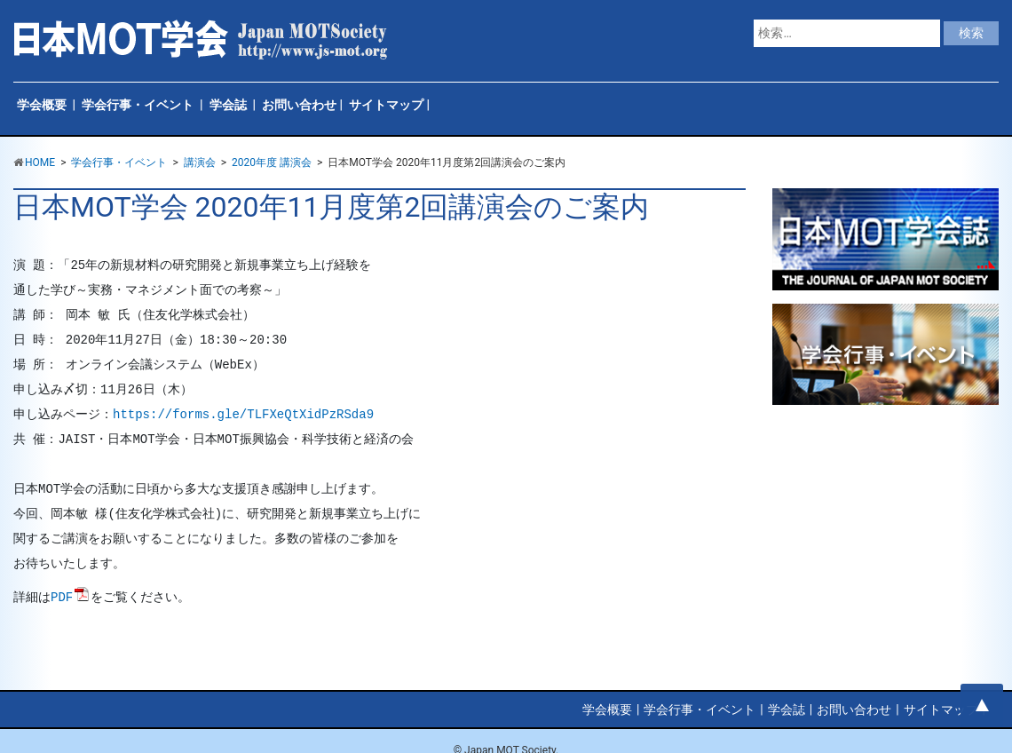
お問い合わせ (299, 105)
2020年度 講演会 (272, 162)
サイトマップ (386, 105)
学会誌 (228, 105)
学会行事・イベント (138, 105)
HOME (40, 162)
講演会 (200, 162)
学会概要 (42, 105)
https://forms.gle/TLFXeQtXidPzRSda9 (243, 415)
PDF (62, 598)
